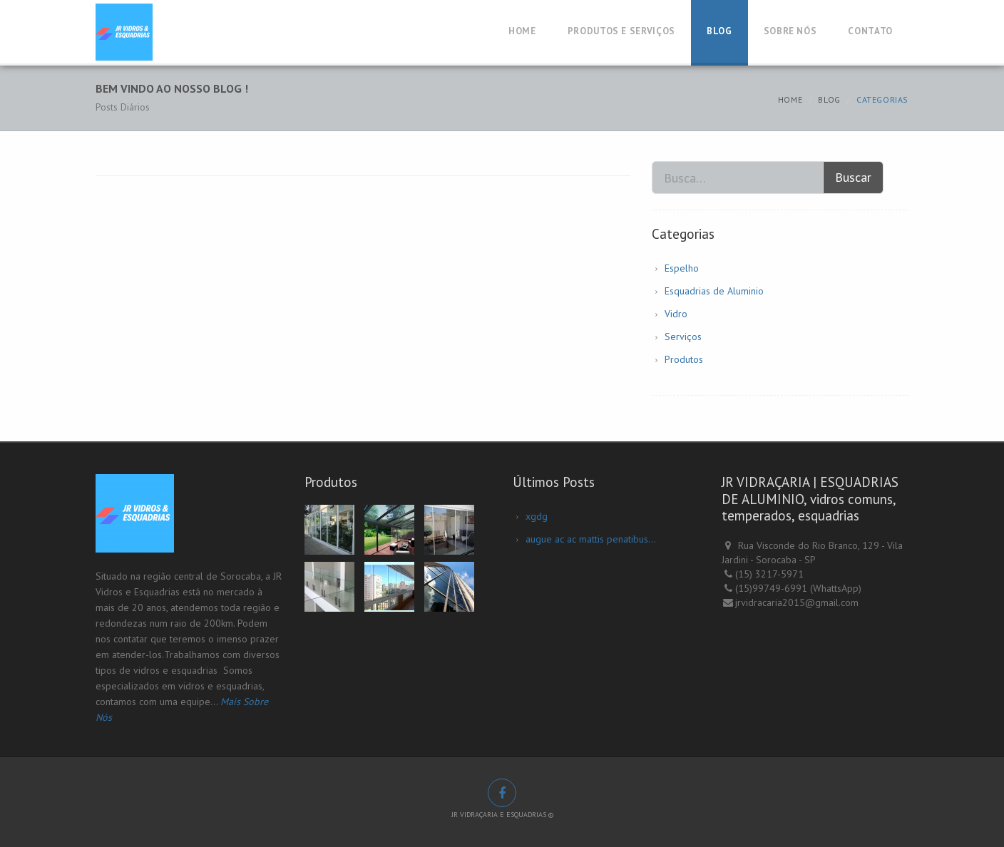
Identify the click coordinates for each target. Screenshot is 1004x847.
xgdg (537, 516)
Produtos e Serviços (621, 31)
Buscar (853, 177)
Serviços (683, 336)
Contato (870, 31)
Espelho (682, 268)
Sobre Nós (790, 31)
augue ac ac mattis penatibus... (591, 539)
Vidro (676, 313)
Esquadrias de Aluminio (714, 290)
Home (522, 31)
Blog (719, 31)
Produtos (684, 359)
